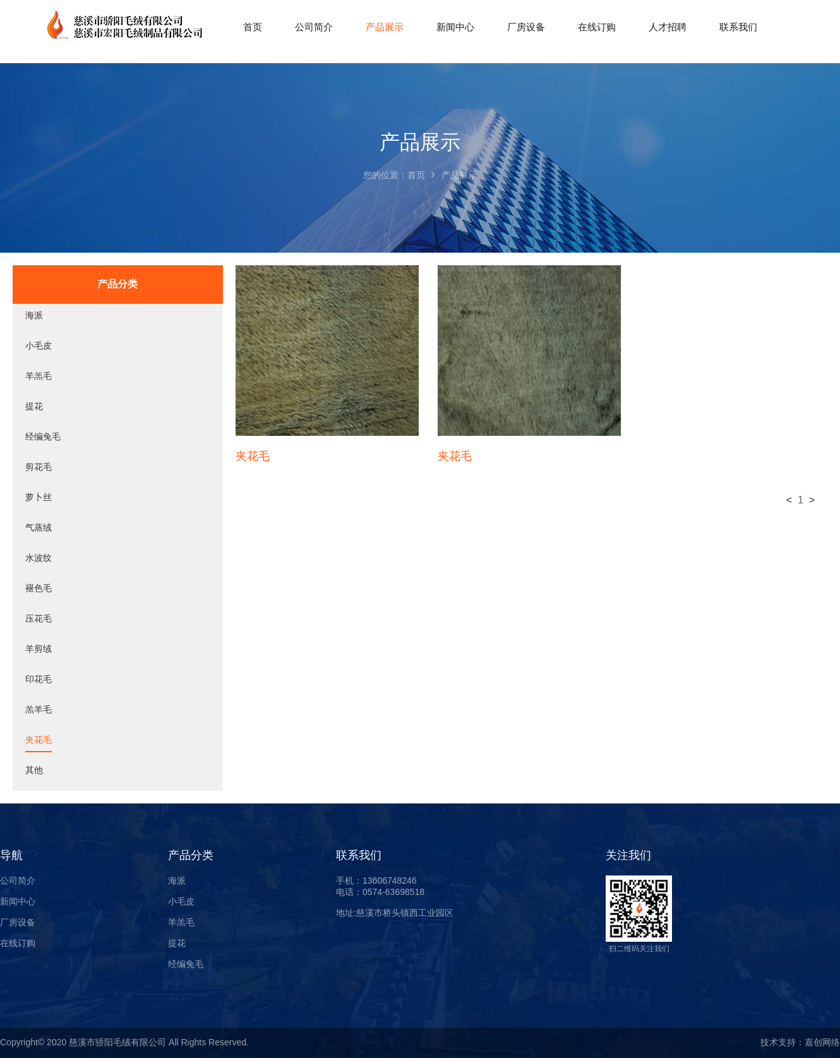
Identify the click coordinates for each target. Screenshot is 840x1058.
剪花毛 (38, 467)
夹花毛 (38, 740)
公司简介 (17, 880)
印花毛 (38, 679)
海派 (34, 315)
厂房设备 (17, 922)
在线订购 (17, 943)
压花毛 (38, 618)
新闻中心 (17, 901)
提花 (34, 406)
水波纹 (38, 558)
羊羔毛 (38, 376)
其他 (34, 770)
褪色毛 (38, 588)
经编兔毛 (43, 436)
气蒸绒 (38, 527)
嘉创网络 (822, 1042)
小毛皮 (38, 345)
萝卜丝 (38, 497)
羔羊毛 (38, 709)
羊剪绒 (38, 649)
